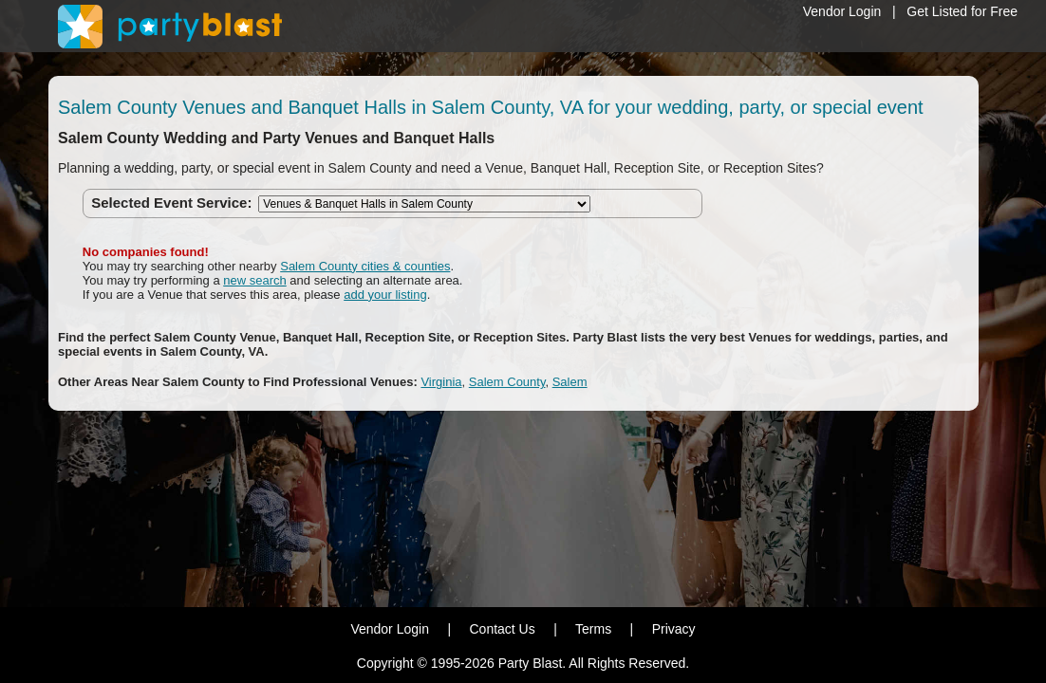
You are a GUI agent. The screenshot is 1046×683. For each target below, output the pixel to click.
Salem (570, 382)
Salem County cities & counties (365, 266)
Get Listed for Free (962, 11)
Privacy (674, 629)
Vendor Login (842, 11)
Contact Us (501, 629)
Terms (593, 629)
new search (254, 280)
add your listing (385, 294)
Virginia (440, 382)
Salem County (507, 382)
